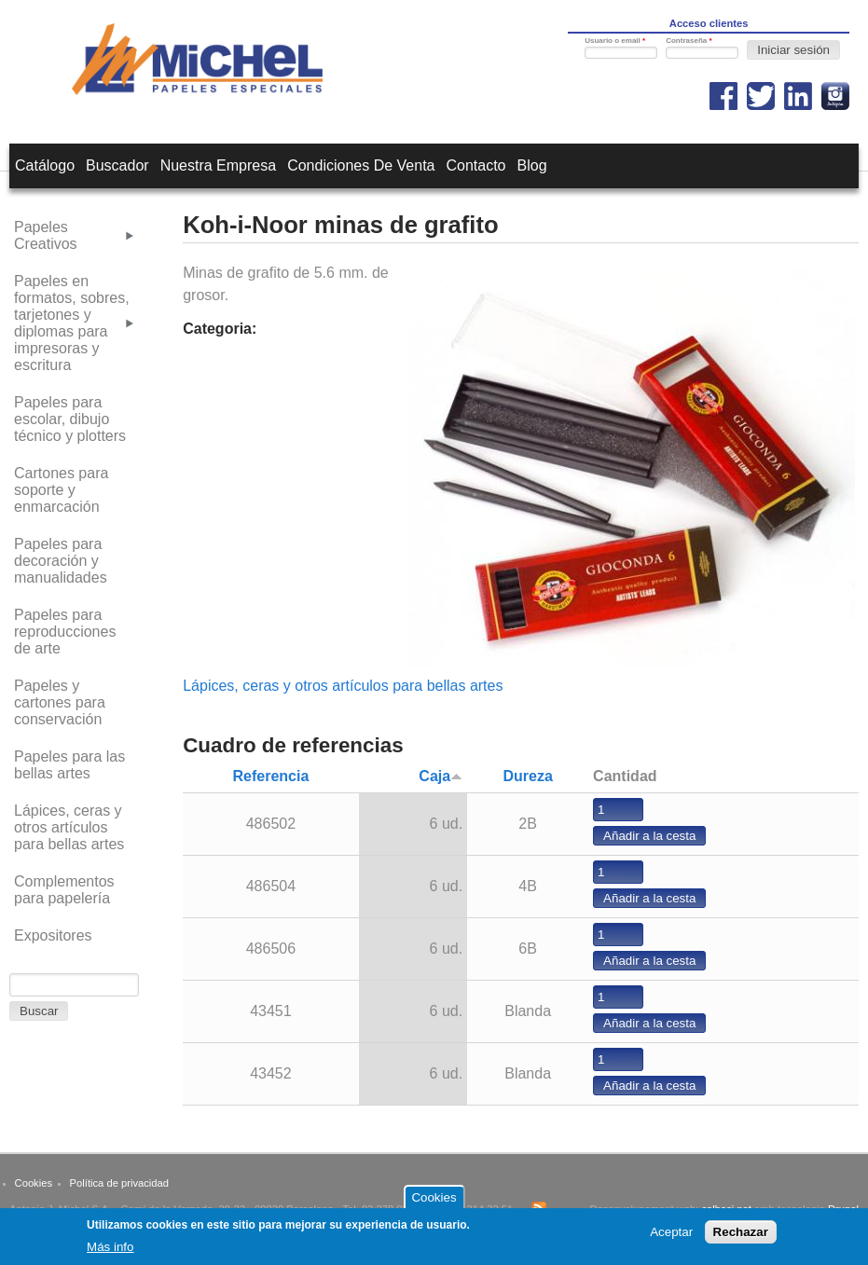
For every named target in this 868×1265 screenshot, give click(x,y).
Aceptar (671, 1237)
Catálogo (45, 165)
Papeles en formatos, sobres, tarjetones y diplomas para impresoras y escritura (72, 323)
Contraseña (688, 40)
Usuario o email (615, 40)
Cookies (33, 1183)
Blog (532, 165)
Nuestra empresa (218, 165)
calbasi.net (726, 1209)
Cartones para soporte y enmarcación (61, 490)
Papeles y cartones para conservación (59, 702)
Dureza (527, 776)
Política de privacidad (119, 1183)
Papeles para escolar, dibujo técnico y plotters (70, 419)
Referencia (270, 776)
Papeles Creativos (45, 235)
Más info (110, 1252)
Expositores (53, 935)
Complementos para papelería (64, 889)
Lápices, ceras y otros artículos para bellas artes (343, 686)
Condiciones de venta (360, 165)
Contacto (475, 165)
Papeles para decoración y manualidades (60, 560)
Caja (440, 776)
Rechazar (740, 1237)
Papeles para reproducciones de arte (65, 631)
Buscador (117, 165)
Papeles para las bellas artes (69, 765)
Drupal (843, 1209)
